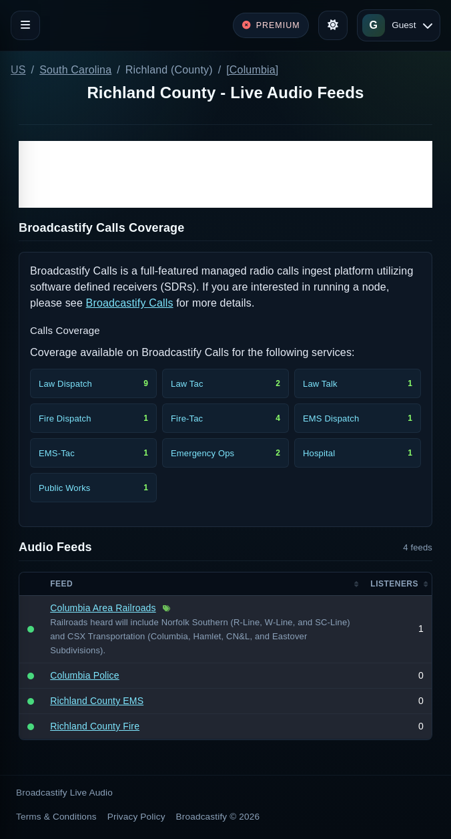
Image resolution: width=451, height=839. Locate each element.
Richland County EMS (96, 700)
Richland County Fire (94, 726)
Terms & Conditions (56, 817)
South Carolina (75, 69)
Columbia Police (84, 675)
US (18, 69)
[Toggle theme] (333, 25)
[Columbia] (252, 69)
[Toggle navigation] (25, 25)
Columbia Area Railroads (103, 608)
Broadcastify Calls (129, 303)
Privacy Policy (136, 817)
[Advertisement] (225, 174)
